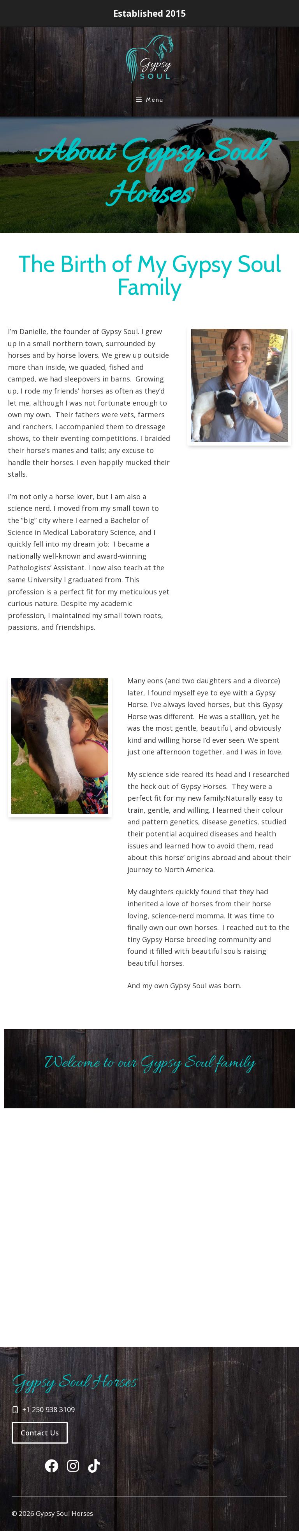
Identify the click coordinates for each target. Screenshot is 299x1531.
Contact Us (40, 1432)
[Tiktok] (52, 1466)
